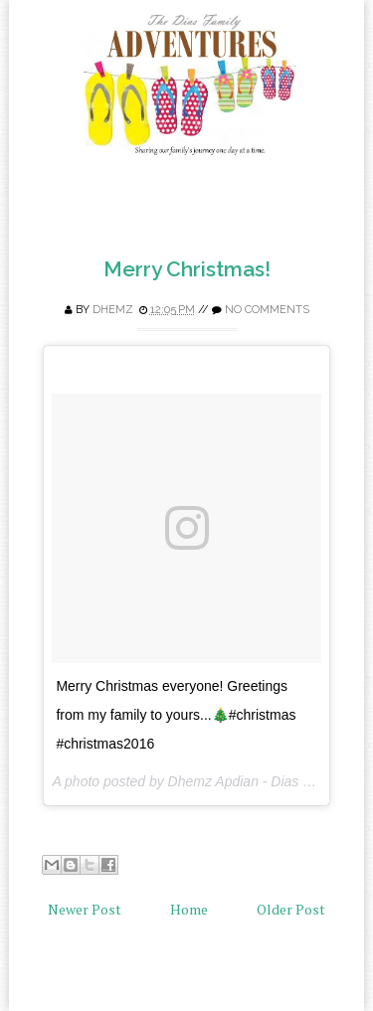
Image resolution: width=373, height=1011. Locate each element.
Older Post (291, 909)
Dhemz (113, 309)
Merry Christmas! (187, 268)
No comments (267, 309)
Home (189, 909)
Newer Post (84, 909)
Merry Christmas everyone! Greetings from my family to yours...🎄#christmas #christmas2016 (175, 715)
